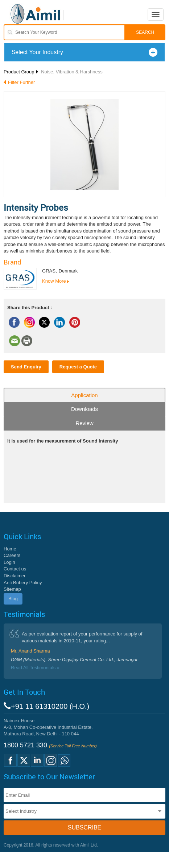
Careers (12, 555)
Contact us (15, 569)
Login (9, 562)
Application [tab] (84, 395)
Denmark (68, 271)
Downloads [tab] (84, 409)
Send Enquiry (26, 367)
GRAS (48, 271)
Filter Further (21, 82)
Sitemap (12, 589)
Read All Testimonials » (35, 667)
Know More (54, 281)
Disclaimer (15, 575)
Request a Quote (78, 367)
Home (10, 549)
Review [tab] (84, 423)
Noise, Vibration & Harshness (72, 71)
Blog (13, 598)
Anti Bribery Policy (23, 582)
